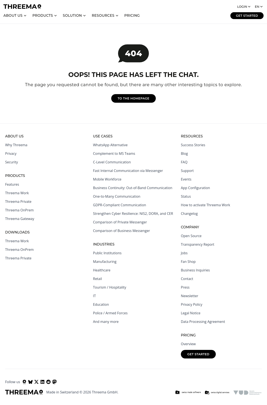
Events (186, 179)
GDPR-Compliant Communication (119, 205)
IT (94, 296)
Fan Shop (188, 261)
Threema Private (18, 201)
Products (42, 16)
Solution (72, 16)
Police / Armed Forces (110, 313)
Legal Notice (190, 313)
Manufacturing (104, 261)
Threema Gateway (19, 218)
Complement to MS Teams (114, 153)
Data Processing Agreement (203, 321)
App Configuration (195, 187)
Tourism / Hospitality (109, 287)
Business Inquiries (195, 270)
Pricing (132, 16)
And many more (106, 321)
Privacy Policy (191, 304)
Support (187, 170)
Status (186, 196)
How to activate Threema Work (205, 205)
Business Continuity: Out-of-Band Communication (132, 187)
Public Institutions (107, 253)
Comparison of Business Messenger (121, 230)
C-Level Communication (112, 162)
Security (11, 162)
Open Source (191, 235)
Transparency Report (197, 244)
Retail (97, 278)
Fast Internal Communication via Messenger (128, 170)
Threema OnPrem (19, 210)
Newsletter (189, 296)
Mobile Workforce (107, 179)
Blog (184, 153)
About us (12, 16)
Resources (103, 16)
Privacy (10, 153)
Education (101, 304)
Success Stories (193, 145)
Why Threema (16, 145)
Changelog (189, 213)
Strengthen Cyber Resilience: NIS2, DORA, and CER (133, 213)
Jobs (184, 253)
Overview (188, 344)
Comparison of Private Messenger (120, 222)
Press (185, 287)
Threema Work (17, 193)
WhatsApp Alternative (110, 145)
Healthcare (101, 270)
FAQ (184, 162)
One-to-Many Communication (116, 196)
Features (12, 184)
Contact (187, 278)
